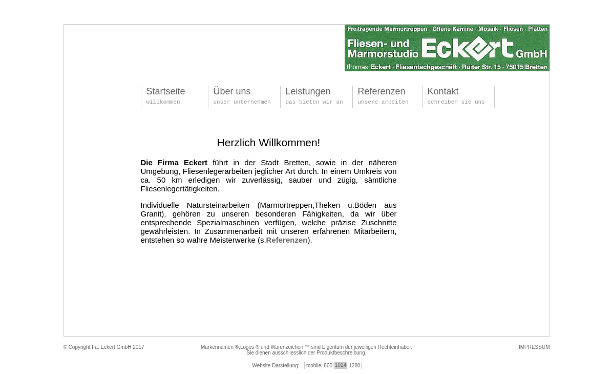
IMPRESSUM (534, 347)
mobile (313, 365)
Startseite (165, 91)
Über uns (232, 91)
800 (328, 365)
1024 (340, 365)
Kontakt (443, 91)
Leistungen (308, 91)
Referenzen (382, 91)
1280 (354, 365)
